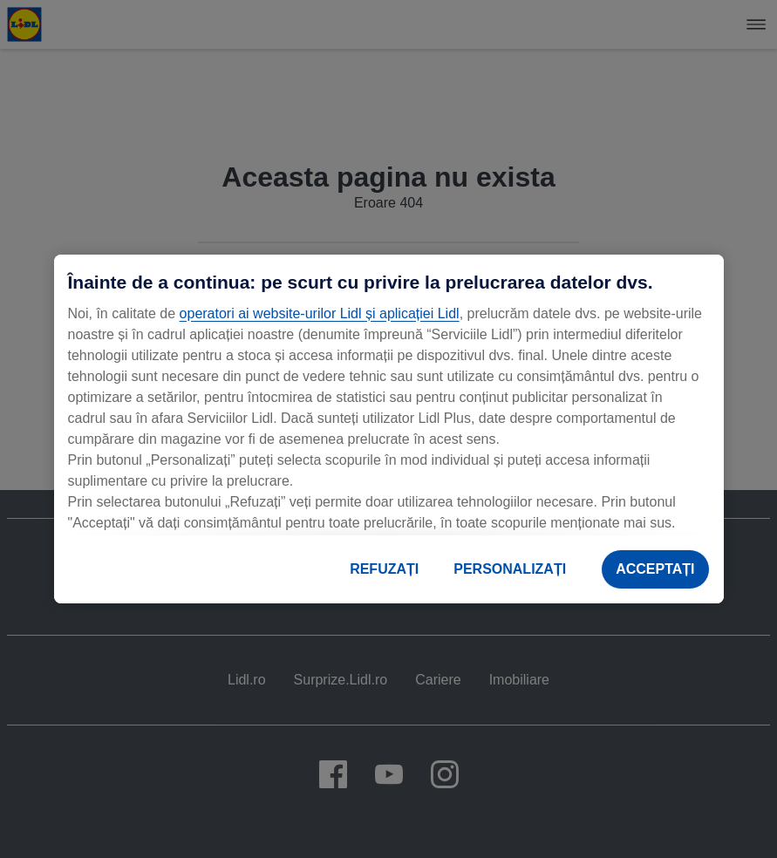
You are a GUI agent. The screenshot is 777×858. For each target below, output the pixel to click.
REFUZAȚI (384, 569)
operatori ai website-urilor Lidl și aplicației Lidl (320, 313)
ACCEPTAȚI (655, 569)
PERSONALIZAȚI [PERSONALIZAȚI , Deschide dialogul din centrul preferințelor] (509, 569)
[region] (389, 429)
